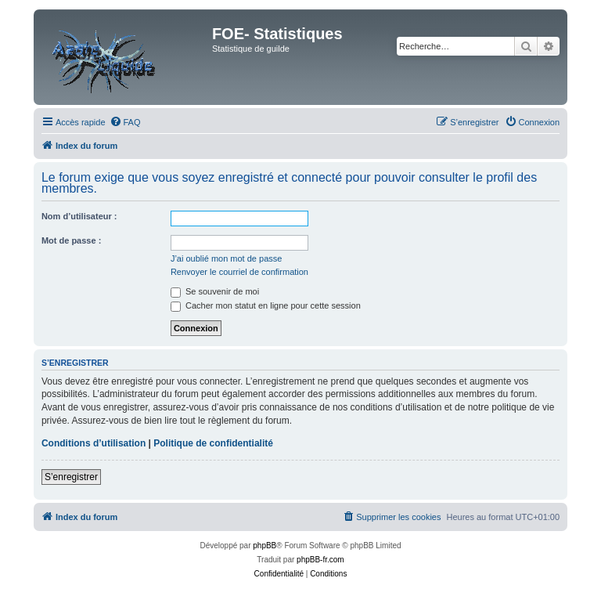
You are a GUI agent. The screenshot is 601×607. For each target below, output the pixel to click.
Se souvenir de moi (215, 291)
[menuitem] (125, 122)
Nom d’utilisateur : (79, 216)
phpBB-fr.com (320, 559)
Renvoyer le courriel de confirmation (239, 271)
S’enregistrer (71, 477)
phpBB (264, 545)
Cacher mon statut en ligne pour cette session (266, 305)
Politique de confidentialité (213, 443)
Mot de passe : (71, 240)
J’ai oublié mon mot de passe (226, 258)
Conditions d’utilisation (93, 443)
